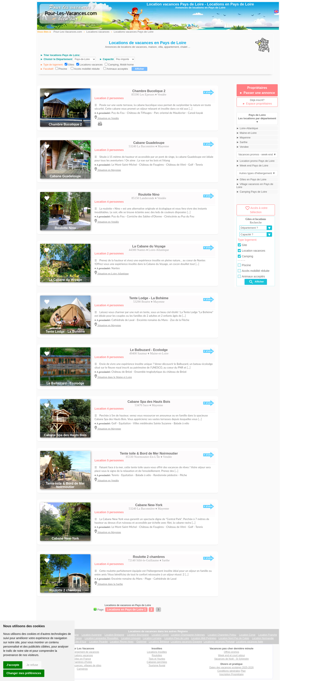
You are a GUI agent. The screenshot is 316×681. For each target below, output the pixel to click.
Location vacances (251, 250)
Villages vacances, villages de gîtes (82, 665)
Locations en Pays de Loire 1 (126, 609)
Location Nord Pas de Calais (233, 638)
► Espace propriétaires (257, 103)
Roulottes (157, 655)
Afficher (256, 281)
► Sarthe (241, 142)
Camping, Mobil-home (121, 64)
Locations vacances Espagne (186, 641)
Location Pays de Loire (176, 638)
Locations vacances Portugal (219, 641)
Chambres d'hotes (82, 662)
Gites (71, 64)
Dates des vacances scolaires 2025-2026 (231, 667)
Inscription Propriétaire (231, 674)
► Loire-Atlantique (247, 128)
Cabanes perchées (157, 662)
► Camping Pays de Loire (251, 191)
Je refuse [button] (32, 664)
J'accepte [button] (12, 664)
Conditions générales (228, 671)
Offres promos (231, 652)
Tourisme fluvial (157, 665)
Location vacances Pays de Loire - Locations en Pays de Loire (200, 4)
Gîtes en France (82, 658)
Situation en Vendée (108, 118)
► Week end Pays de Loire (252, 165)
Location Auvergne (92, 634)
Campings (82, 669)
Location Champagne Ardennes (188, 634)
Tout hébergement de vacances (82, 652)
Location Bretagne (114, 634)
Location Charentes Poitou (222, 634)
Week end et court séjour (231, 655)
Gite (242, 245)
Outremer (141, 641)
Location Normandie (263, 638)
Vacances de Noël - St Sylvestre (231, 658)
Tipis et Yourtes (157, 658)
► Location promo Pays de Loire (255, 160)
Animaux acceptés (117, 68)
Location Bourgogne (138, 634)
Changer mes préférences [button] (23, 673)
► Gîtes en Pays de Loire (251, 179)
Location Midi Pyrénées (203, 638)
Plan (243, 671)
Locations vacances (91, 64)
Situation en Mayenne (109, 169)
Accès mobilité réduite (87, 68)
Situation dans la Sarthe (110, 583)
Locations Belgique (159, 641)
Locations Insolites (157, 652)
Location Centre (160, 634)
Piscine (63, 68)
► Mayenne (243, 137)
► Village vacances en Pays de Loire (254, 186)
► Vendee (242, 146)
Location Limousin (131, 638)
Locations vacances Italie (249, 641)
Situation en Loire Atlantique (113, 273)
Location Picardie (98, 641)
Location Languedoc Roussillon (102, 638)
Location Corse (247, 634)
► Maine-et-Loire (246, 132)
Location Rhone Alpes (121, 641)
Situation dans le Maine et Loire (114, 377)
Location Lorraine (152, 638)
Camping (245, 256)
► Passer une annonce (257, 92)
